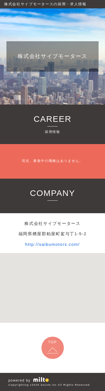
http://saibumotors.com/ (52, 244)
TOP (52, 342)
